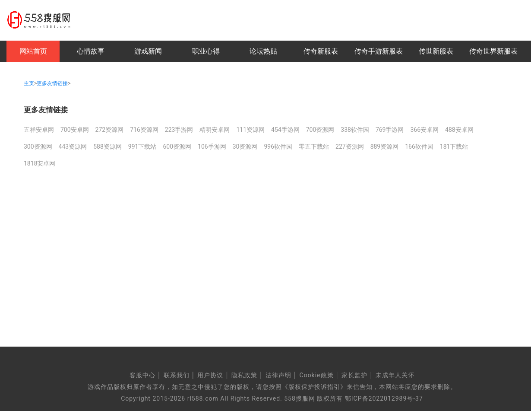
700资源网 (320, 129)
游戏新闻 (148, 51)
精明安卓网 (214, 129)
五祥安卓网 (39, 129)
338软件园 (355, 129)
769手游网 (390, 129)
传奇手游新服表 (378, 51)
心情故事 (90, 51)
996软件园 (278, 146)
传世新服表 (436, 51)
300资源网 (38, 146)
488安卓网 (459, 129)
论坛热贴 (263, 51)
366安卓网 (424, 129)
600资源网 (177, 146)
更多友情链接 (52, 83)
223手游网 (179, 129)
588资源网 (107, 146)
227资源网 (349, 146)
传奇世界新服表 (493, 51)
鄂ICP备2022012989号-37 (384, 398)
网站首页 (33, 51)
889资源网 (384, 146)
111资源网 (250, 129)
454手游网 (285, 129)
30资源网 (245, 146)
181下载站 (454, 146)
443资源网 (73, 146)
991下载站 (142, 146)
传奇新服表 (320, 51)
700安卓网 (74, 129)
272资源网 (109, 129)
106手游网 (212, 146)
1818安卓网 (39, 163)
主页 (29, 83)
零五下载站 (314, 146)
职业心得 (206, 51)
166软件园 (419, 146)
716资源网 (144, 129)
